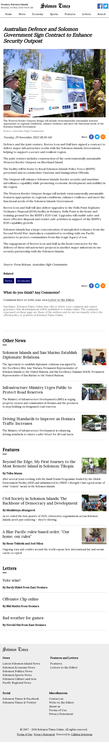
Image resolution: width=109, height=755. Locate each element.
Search (102, 14)
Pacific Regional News (17, 682)
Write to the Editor (61, 702)
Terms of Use (58, 710)
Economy (37, 14)
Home (8, 14)
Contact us (56, 698)
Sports (54, 14)
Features (70, 14)
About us (54, 706)
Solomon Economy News (19, 667)
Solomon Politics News (17, 671)
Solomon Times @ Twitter (19, 702)
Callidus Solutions (81, 734)
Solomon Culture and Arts (19, 679)
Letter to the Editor (61, 300)
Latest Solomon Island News (21, 663)
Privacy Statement (61, 714)
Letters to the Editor (64, 667)
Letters (86, 14)
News (22, 14)
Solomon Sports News (17, 675)
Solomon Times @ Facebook (21, 698)
